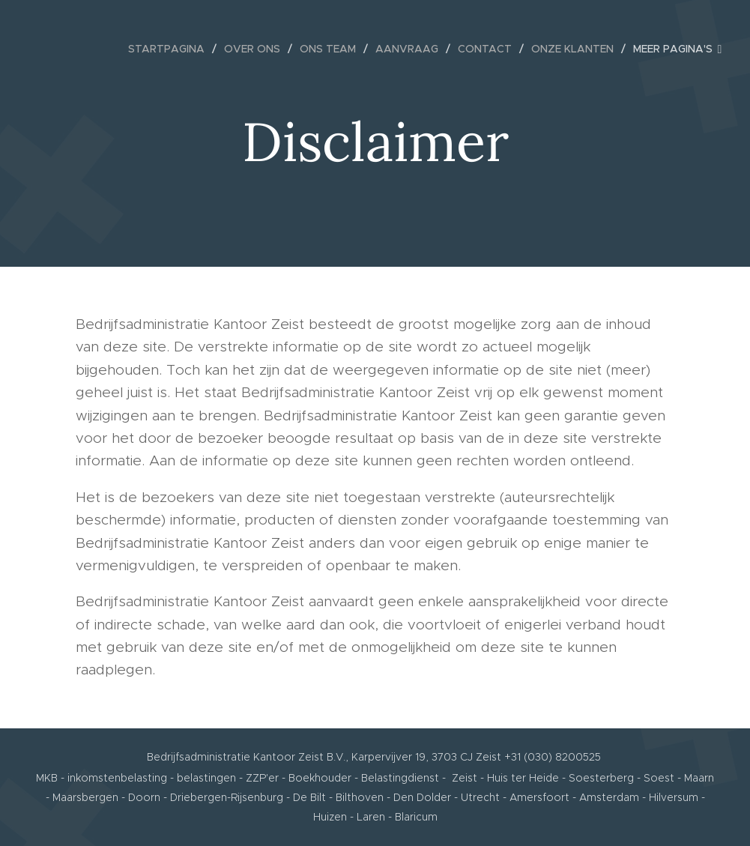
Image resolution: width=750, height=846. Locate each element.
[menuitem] (170, 48)
